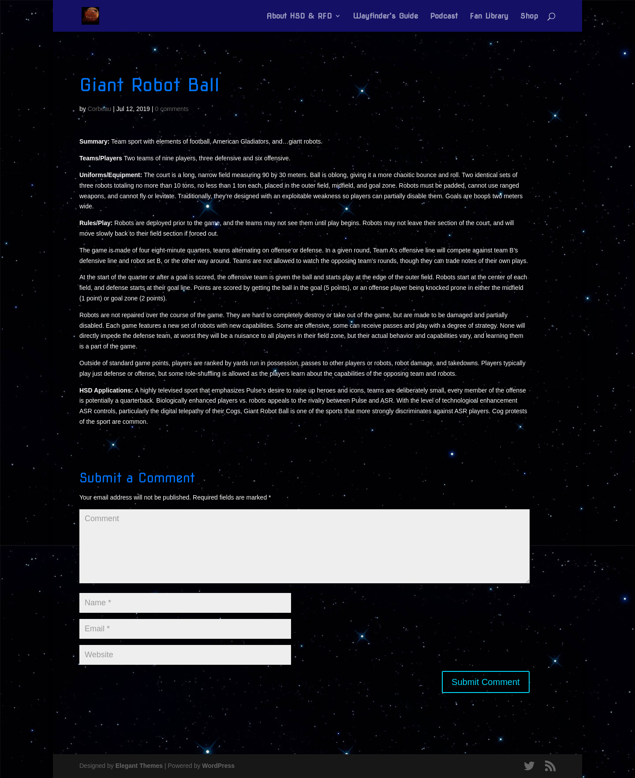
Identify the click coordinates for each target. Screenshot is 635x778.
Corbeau (100, 108)
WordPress (218, 765)
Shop (529, 16)
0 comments (172, 108)
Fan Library (489, 16)
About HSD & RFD (299, 16)
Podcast (444, 16)
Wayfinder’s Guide (385, 16)
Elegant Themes (139, 765)
